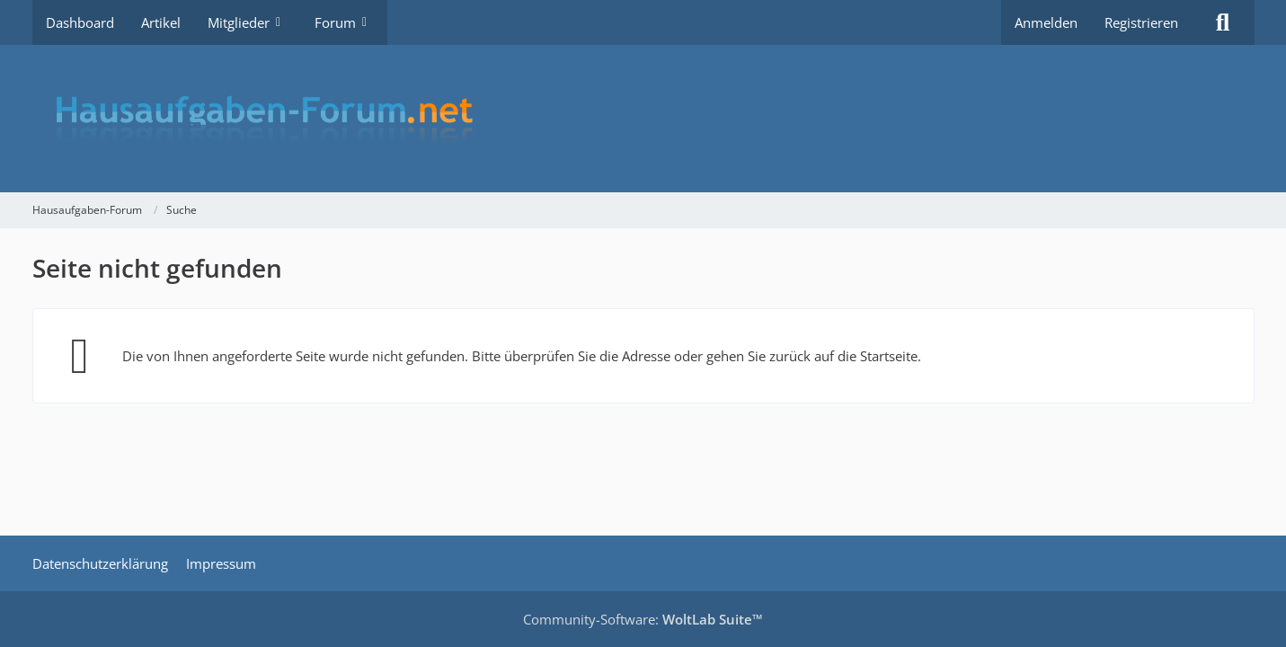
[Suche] (1223, 22)
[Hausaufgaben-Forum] (643, 118)
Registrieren (1141, 22)
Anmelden (1046, 22)
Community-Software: (643, 619)
